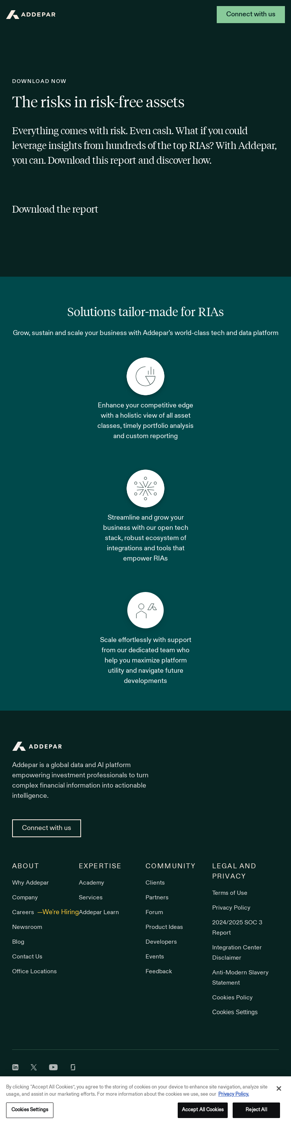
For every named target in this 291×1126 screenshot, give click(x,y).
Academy (91, 883)
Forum (154, 912)
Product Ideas (164, 927)
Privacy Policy (231, 908)
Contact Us (27, 957)
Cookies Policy (232, 998)
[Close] (279, 1090)
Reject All (256, 1112)
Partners (157, 897)
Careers (24, 912)
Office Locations (34, 971)
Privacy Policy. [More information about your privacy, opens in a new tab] (233, 1096)
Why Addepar (30, 883)
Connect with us (250, 14)
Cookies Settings (235, 1012)
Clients (155, 883)
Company (25, 897)
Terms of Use (229, 893)
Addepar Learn (99, 912)
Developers (161, 942)
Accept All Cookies (203, 1112)
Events (155, 957)
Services (91, 897)
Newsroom (27, 927)
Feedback (159, 971)
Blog (18, 942)
